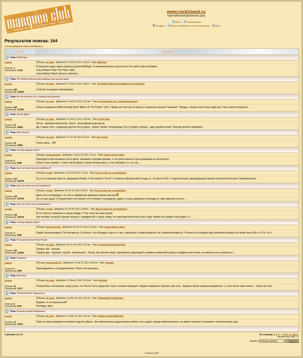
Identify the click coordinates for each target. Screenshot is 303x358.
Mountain (21, 275)
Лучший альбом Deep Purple (32, 240)
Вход (216, 26)
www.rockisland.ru (186, 11)
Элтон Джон (23, 114)
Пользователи (192, 22)
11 (290, 334)
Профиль (159, 26)
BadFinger (22, 57)
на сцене (50, 62)
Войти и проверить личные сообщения (189, 26)
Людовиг (21, 258)
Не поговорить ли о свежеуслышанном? (38, 96)
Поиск (176, 22)
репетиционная (53, 155)
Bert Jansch (23, 132)
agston (8, 62)
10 (286, 334)
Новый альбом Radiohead (31, 311)
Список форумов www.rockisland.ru (24, 46)
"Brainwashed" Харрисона (31, 293)
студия (49, 173)
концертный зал (54, 263)
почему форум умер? (28, 150)
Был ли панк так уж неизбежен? (34, 168)
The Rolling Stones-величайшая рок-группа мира (43, 79)
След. (295, 334)
